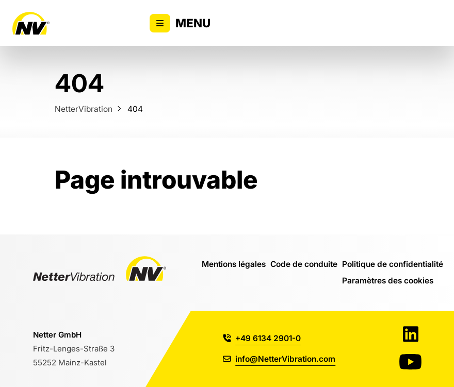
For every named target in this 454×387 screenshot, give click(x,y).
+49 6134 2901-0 (262, 338)
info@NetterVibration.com (279, 358)
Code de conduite (303, 263)
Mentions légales (234, 263)
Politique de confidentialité (392, 263)
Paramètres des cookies (387, 280)
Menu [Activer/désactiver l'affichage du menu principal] (180, 23)
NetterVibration (83, 108)
